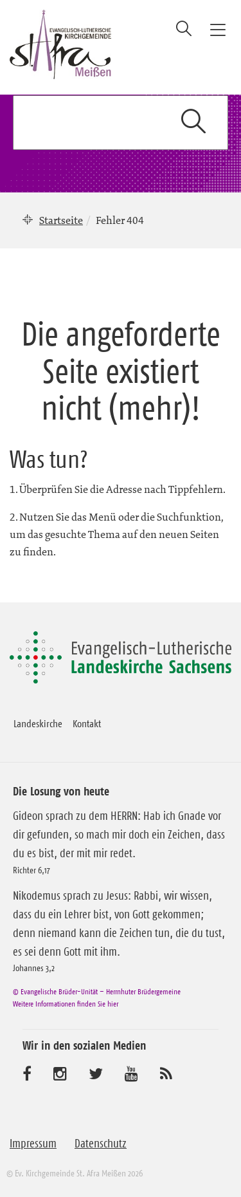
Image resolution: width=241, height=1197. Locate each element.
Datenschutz (101, 1144)
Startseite (61, 220)
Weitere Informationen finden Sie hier (65, 1003)
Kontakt (87, 723)
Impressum (33, 1144)
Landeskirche (37, 723)
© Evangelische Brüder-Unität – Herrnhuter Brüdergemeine (97, 991)
